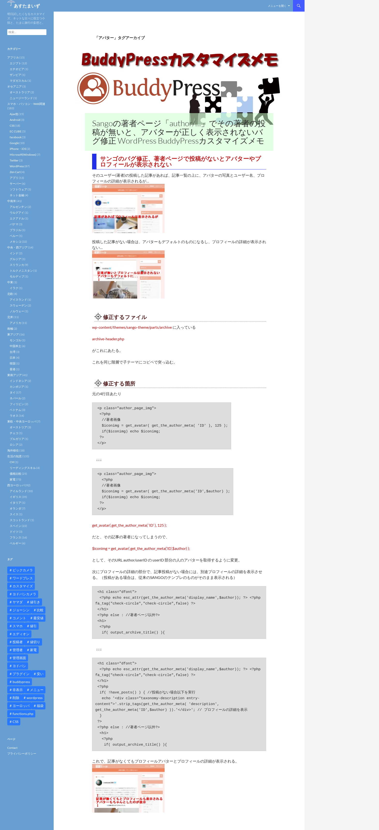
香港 (12, 369)
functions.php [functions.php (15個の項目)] (23, 714)
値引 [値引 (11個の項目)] (33, 626)
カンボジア (17, 386)
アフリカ (13, 57)
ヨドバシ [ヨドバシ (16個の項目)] (19, 666)
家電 (12, 479)
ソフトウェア (18, 189)
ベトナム (15, 410)
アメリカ (15, 323)
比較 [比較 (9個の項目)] (40, 610)
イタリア (15, 502)
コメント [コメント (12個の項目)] (19, 618)
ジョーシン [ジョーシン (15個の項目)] (21, 610)
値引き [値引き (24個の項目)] (35, 602)
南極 (10, 328)
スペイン (15, 526)
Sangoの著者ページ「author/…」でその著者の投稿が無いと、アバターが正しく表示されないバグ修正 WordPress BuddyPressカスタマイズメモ (179, 132)
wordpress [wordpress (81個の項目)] (35, 698)
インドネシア (18, 381)
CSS (12, 125)
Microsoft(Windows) (23, 154)
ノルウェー (17, 311)
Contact (12, 748)
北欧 (10, 294)
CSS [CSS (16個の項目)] (15, 722)
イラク (14, 288)
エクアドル (17, 218)
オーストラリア (20, 92)
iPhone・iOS (18, 149)
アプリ (14, 178)
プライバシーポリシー (21, 753)
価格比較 (15, 473)
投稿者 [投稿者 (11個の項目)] (18, 642)
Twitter (14, 160)
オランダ (15, 508)
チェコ (14, 433)
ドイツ (14, 531)
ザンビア (15, 75)
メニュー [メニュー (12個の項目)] (37, 690)
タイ (12, 392)
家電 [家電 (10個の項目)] (33, 650)
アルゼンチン (18, 207)
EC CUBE (16, 131)
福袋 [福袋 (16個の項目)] (40, 706)
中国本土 (15, 346)
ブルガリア (17, 439)
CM (12, 462)
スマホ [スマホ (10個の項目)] (18, 626)
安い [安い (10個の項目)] (40, 674)
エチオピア (17, 69)
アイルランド (18, 491)
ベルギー (15, 543)
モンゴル (15, 340)
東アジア (13, 334)
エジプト (15, 63)
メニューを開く (277, 5)
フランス (15, 537)
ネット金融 (17, 195)
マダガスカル (18, 80)
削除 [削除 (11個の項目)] (16, 698)
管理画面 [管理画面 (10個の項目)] (19, 658)
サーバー (15, 183)
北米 (10, 317)
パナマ (14, 224)
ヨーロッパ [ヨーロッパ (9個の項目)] (21, 706)
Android (15, 120)
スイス (14, 514)
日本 (12, 357)
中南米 (11, 201)
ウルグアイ (17, 212)
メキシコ (15, 241)
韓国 (12, 363)
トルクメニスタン (21, 270)
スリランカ (17, 265)
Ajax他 (14, 114)
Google (14, 143)
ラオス (14, 415)
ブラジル (15, 230)
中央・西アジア (17, 247)
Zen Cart (15, 172)
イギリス (15, 497)
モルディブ (17, 276)
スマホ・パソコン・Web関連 (26, 104)
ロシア (14, 444)
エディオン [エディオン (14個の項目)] (21, 634)
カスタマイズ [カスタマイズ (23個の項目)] (23, 586)
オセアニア (14, 86)
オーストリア (18, 427)
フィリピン (17, 404)
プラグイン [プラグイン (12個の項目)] (21, 674)
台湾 (12, 352)
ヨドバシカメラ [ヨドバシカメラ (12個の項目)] (24, 594)
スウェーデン (18, 305)
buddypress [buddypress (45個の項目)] (21, 682)
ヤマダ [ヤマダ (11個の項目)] (18, 602)
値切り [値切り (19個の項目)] (35, 642)
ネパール (15, 398)
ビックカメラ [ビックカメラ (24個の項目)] (23, 570)
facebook (16, 137)
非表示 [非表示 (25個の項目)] (18, 690)
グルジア (15, 259)
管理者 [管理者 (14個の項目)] (18, 650)
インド (14, 253)
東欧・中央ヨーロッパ (21, 421)
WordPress (17, 166)
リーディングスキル (23, 468)
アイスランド (18, 299)
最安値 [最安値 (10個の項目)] (38, 618)
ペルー (14, 236)
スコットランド (20, 520)
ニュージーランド (21, 98)
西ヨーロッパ (16, 485)
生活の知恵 (14, 456)
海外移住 (13, 450)
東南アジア (14, 375)
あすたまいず (27, 5)
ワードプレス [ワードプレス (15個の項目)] (23, 578)
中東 (10, 282)
